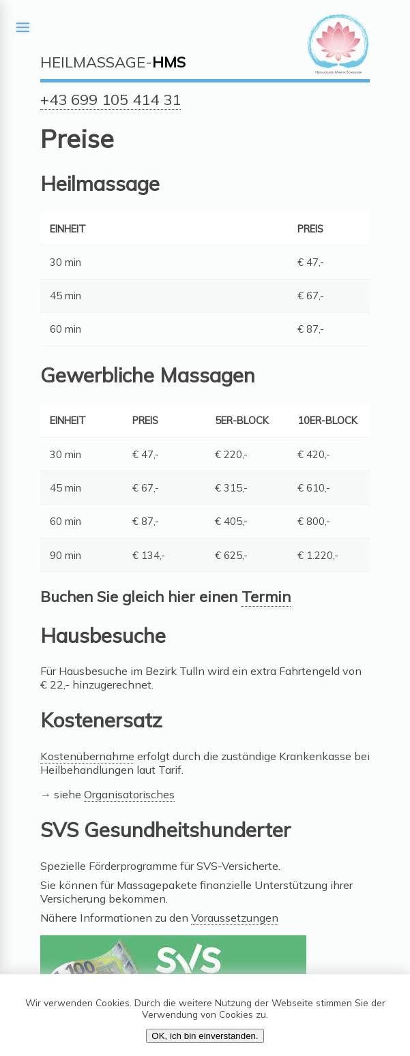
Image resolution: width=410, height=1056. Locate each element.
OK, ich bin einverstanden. (204, 1036)
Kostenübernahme (87, 756)
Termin (266, 596)
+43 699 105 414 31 (110, 99)
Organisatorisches (129, 794)
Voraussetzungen (234, 917)
